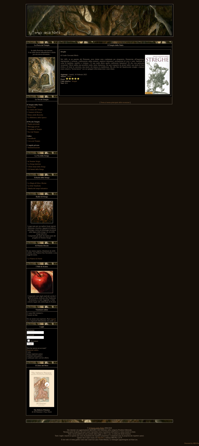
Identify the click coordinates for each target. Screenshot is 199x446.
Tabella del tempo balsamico (38, 188)
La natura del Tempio (35, 110)
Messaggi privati (34, 127)
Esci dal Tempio (33, 132)
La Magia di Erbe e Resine (37, 183)
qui (55, 321)
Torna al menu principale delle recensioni (115, 102)
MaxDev (101, 438)
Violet (69, 76)
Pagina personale (34, 124)
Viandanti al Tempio (35, 129)
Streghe (74, 81)
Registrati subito (32, 350)
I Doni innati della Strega (36, 167)
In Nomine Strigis (34, 161)
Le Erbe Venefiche (34, 186)
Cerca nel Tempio (34, 141)
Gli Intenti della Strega (36, 169)
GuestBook (32, 138)
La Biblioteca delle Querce (37, 117)
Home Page (32, 107)
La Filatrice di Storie (35, 259)
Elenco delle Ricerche (35, 115)
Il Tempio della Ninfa (96, 428)
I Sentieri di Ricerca (35, 112)
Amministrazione (34, 147)
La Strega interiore (34, 164)
